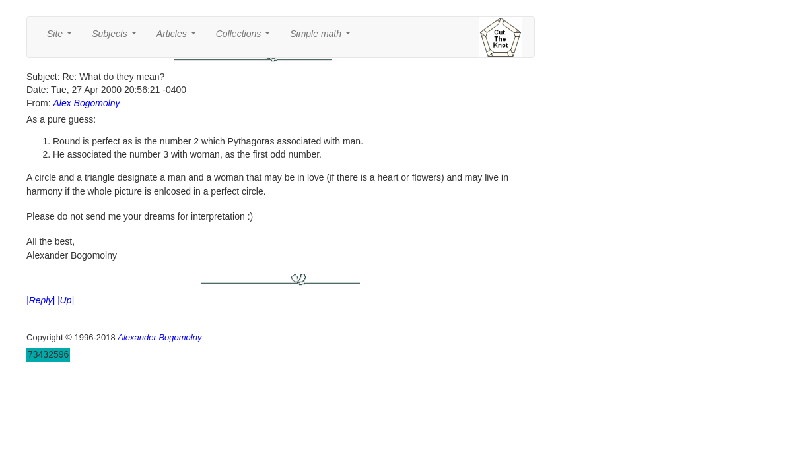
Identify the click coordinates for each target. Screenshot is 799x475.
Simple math (322, 37)
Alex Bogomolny (86, 103)
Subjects (116, 37)
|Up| (65, 300)
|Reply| (40, 300)
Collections (245, 37)
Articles (178, 37)
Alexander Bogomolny (159, 337)
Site (62, 37)
